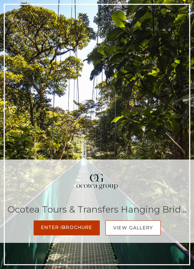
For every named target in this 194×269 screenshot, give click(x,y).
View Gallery (133, 228)
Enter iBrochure (66, 227)
